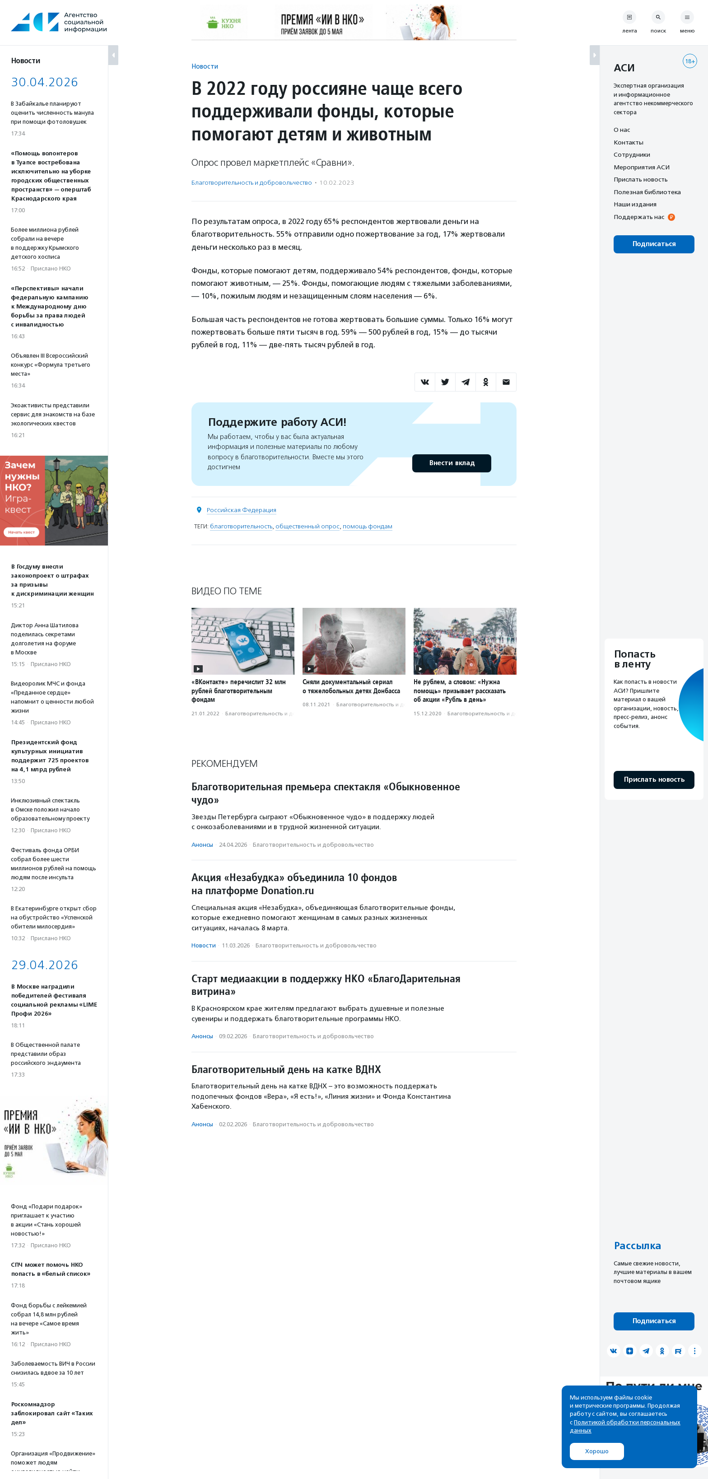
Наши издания (635, 204)
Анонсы (202, 844)
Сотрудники (632, 154)
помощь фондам (367, 526)
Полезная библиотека (647, 192)
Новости (204, 66)
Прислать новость (641, 179)
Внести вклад (451, 463)
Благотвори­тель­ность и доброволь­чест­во (251, 183)
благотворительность (241, 526)
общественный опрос (307, 526)
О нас (622, 129)
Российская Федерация (241, 510)
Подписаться (654, 244)
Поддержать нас (639, 216)
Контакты (628, 142)
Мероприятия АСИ (642, 167)
